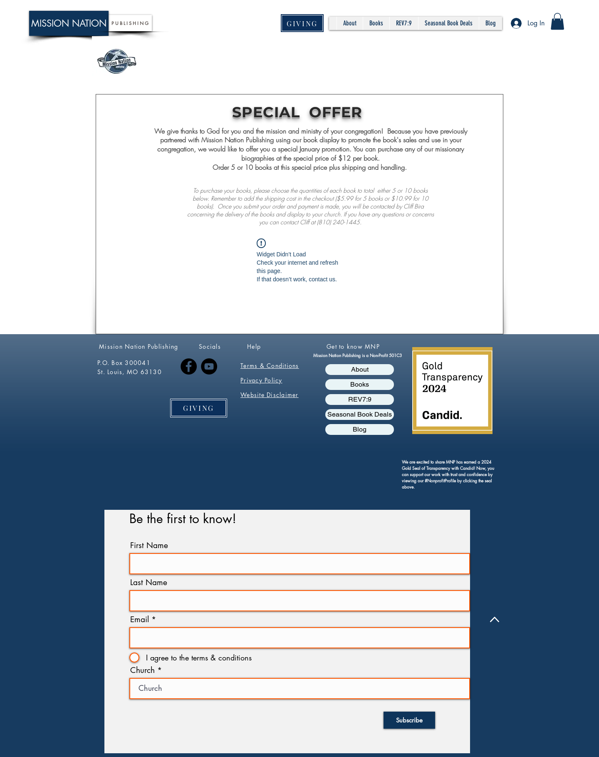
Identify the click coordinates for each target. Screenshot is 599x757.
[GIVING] (302, 23)
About (360, 369)
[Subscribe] (409, 720)
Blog (359, 429)
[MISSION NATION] (69, 23)
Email (139, 619)
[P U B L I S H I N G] (130, 23)
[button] (557, 21)
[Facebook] (189, 366)
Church (142, 670)
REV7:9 (359, 399)
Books (359, 384)
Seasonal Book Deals (359, 414)
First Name (149, 545)
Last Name (148, 582)
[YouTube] (209, 366)
